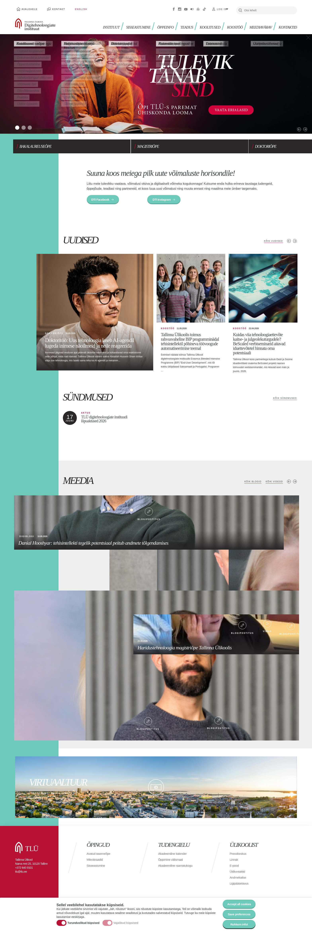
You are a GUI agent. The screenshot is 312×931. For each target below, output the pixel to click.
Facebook (174, 8)
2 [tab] (26, 124)
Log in (222, 8)
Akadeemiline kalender (173, 855)
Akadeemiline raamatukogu (176, 867)
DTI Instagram (164, 195)
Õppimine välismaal (171, 861)
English (73, 8)
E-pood (234, 867)
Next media (295, 483)
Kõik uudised (272, 237)
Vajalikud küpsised (125, 921)
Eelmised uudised (289, 238)
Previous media (289, 483)
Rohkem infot (238, 924)
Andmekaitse (238, 879)
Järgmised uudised (295, 238)
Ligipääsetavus (240, 885)
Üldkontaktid (238, 873)
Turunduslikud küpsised (83, 921)
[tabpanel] (156, 81)
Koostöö (231, 24)
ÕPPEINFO (158, 24)
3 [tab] (34, 124)
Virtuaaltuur (198, 8)
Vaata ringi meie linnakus (156, 789)
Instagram (180, 8)
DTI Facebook (101, 195)
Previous (288, 121)
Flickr (192, 8)
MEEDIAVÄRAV (258, 24)
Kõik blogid (250, 483)
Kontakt (54, 8)
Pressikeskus (238, 855)
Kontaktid (287, 24)
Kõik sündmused (284, 399)
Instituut (101, 24)
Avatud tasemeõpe (99, 855)
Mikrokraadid (95, 861)
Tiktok (204, 8)
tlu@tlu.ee (21, 873)
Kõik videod (273, 483)
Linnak (234, 861)
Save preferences (238, 913)
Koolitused (205, 24)
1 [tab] (18, 124)
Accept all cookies (238, 902)
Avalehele (28, 8)
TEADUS (180, 24)
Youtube (186, 8)
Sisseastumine (130, 24)
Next (294, 121)
